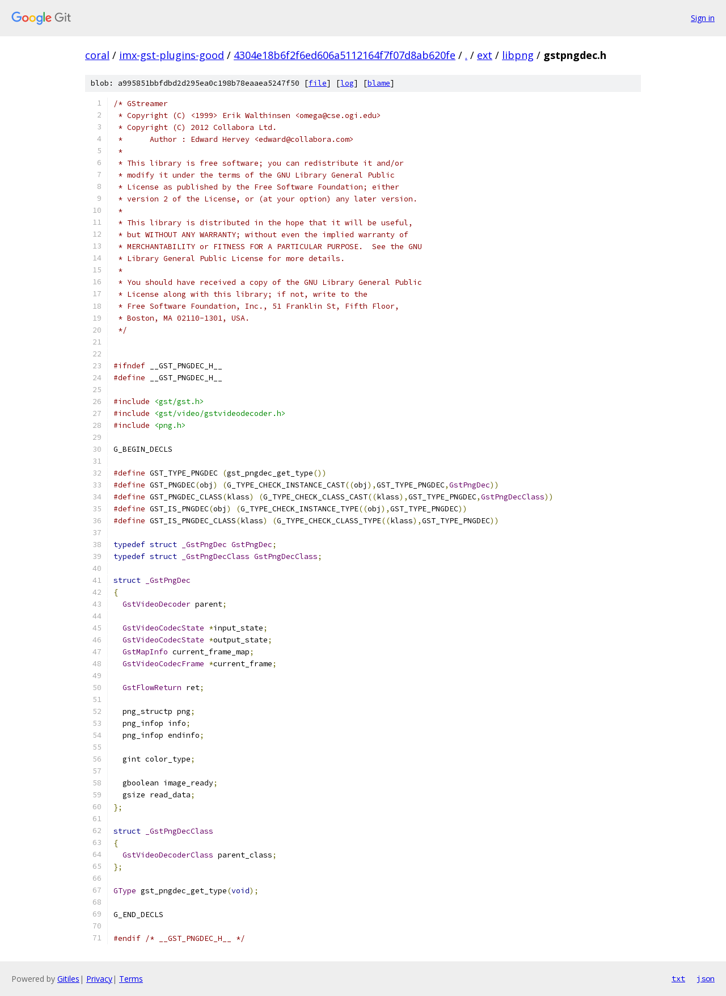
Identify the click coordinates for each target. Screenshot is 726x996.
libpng (518, 55)
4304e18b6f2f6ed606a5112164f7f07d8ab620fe (344, 55)
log (347, 83)
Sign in (703, 17)
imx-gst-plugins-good (171, 55)
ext (484, 55)
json (706, 978)
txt (678, 978)
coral (97, 55)
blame (379, 83)
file (318, 83)
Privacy (99, 978)
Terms (131, 978)
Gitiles (68, 978)
